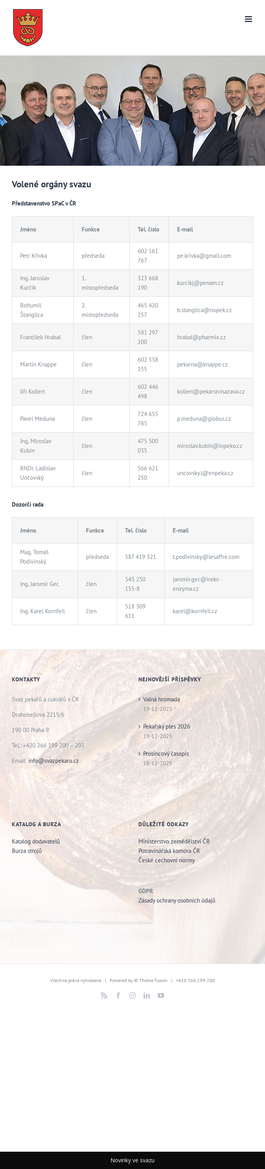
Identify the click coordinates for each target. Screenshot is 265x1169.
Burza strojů (27, 851)
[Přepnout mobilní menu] (249, 19)
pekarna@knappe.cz (202, 364)
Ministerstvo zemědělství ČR (174, 841)
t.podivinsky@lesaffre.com (206, 556)
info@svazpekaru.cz (53, 760)
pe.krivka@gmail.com (204, 255)
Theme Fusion (153, 980)
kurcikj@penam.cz (200, 283)
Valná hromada (161, 699)
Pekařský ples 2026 (166, 726)
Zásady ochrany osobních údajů (176, 900)
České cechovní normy (166, 860)
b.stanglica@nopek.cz (204, 310)
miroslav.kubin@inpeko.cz (210, 445)
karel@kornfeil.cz (195, 611)
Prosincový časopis (166, 753)
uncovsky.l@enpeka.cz (205, 473)
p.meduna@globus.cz (204, 418)
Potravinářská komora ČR (169, 851)
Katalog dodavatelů (36, 841)
